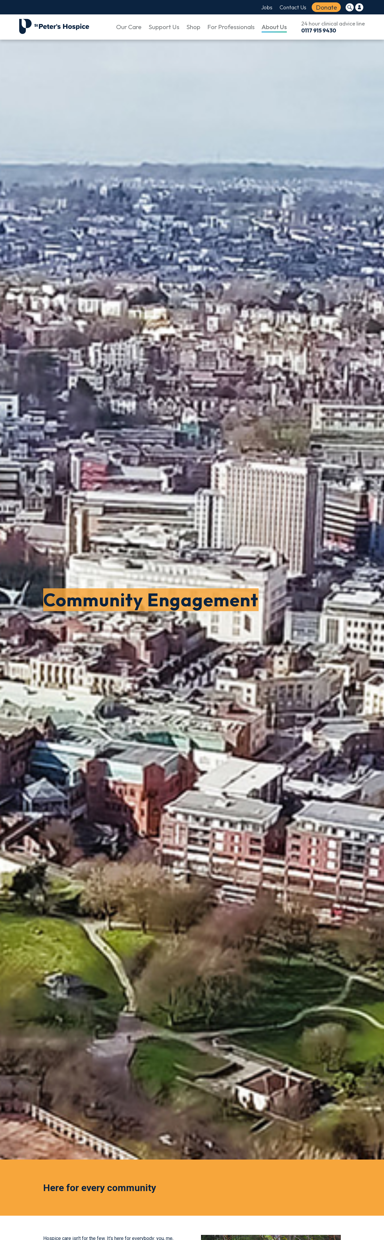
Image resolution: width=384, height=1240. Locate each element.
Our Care (129, 27)
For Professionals (231, 27)
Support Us (163, 27)
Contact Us (293, 7)
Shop (193, 27)
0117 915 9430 (318, 30)
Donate (326, 7)
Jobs (266, 7)
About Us (274, 27)
